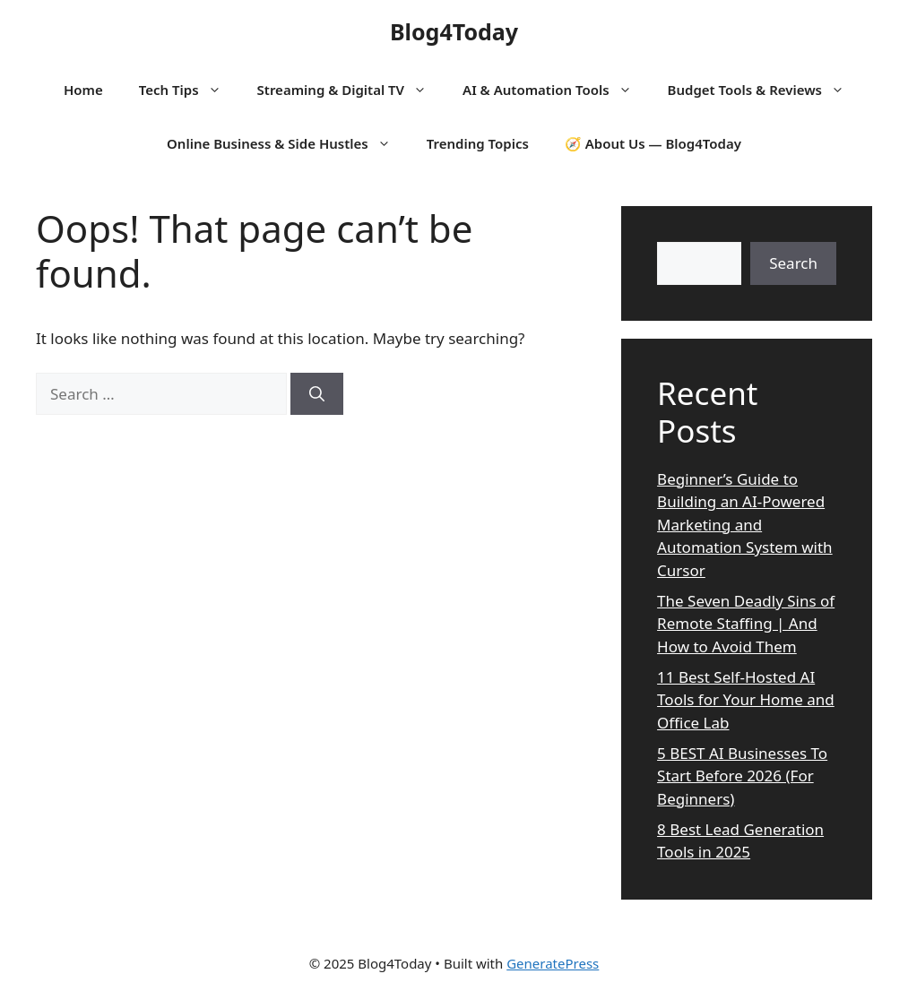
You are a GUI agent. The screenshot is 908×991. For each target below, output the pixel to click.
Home (83, 90)
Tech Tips (189, 89)
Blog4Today (454, 31)
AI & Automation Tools (556, 89)
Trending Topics (478, 143)
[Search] (316, 394)
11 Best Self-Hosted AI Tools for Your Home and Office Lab (745, 700)
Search (793, 263)
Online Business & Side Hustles (288, 143)
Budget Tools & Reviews (765, 89)
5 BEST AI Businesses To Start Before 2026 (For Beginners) (742, 776)
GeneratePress (552, 963)
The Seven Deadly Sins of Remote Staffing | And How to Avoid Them (745, 623)
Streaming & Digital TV (351, 89)
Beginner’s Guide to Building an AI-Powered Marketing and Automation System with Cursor (745, 525)
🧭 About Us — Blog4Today (653, 143)
